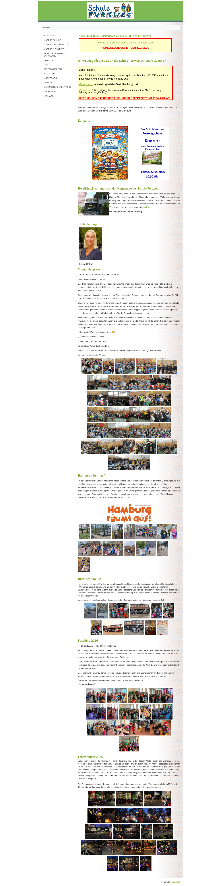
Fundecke (49, 60)
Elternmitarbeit (53, 69)
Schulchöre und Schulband (53, 54)
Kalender (49, 73)
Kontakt (48, 96)
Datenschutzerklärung (57, 87)
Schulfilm (145, 207)
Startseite (50, 36)
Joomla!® (176, 882)
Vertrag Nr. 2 (86, 90)
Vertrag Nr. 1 (86, 84)
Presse (48, 82)
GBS (46, 65)
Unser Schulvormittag (57, 44)
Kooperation (51, 78)
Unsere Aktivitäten (54, 49)
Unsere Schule (52, 40)
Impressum (50, 91)
